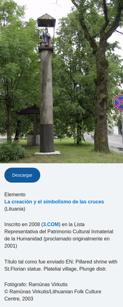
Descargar (22, 175)
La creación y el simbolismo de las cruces (54, 201)
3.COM (51, 224)
